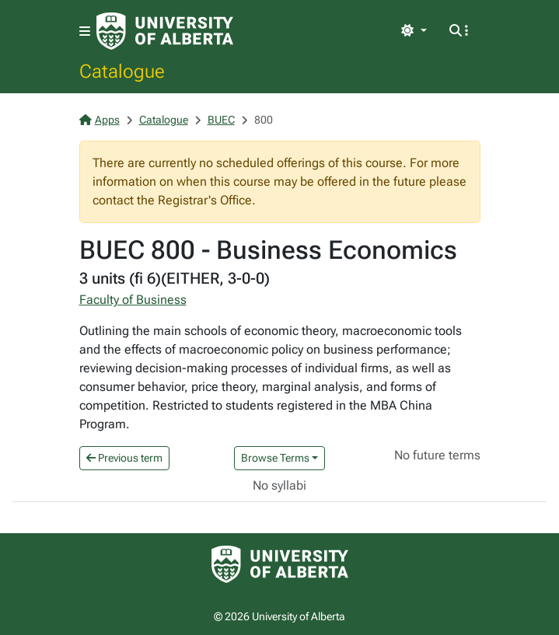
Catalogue (122, 71)
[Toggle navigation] (84, 31)
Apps (99, 119)
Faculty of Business (133, 299)
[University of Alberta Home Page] (164, 31)
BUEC (221, 119)
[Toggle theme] (413, 31)
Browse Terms (275, 458)
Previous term (124, 458)
